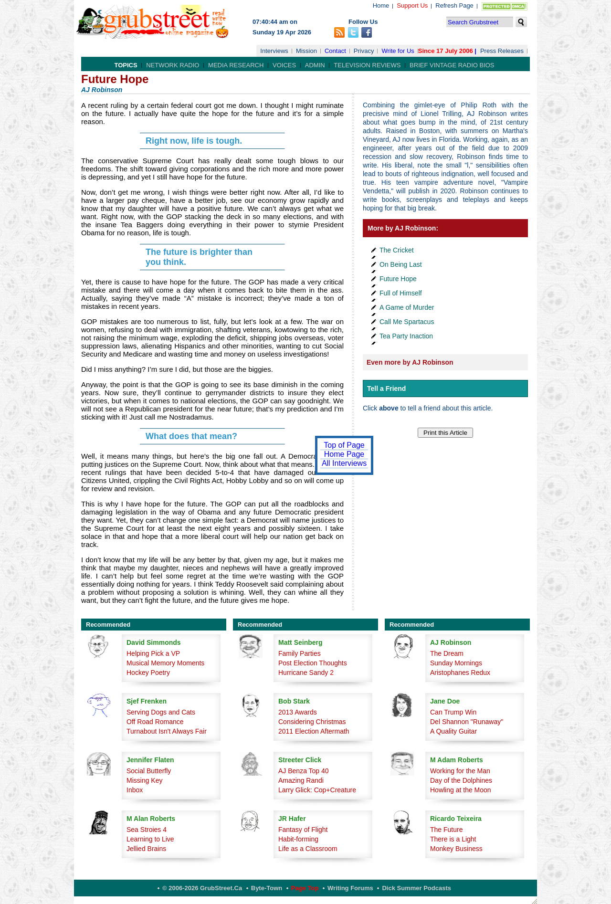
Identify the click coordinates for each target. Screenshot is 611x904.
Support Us (412, 5)
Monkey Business (456, 848)
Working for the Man (460, 771)
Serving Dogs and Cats (160, 712)
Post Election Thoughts (312, 663)
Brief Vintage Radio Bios (452, 65)
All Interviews (344, 463)
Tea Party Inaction (406, 336)
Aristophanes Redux (460, 672)
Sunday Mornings (456, 663)
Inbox (134, 790)
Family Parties (299, 653)
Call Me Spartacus (406, 322)
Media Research (235, 65)
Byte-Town (266, 888)
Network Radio (172, 65)
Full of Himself (400, 293)
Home (381, 5)
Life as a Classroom (307, 848)
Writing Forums (350, 888)
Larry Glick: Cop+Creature (317, 790)
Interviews (274, 50)
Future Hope (398, 279)
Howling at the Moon (460, 790)
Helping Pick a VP (153, 653)
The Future (446, 829)
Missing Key (144, 780)
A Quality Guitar (453, 731)
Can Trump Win (453, 712)
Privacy (364, 50)
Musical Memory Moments (165, 663)
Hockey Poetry (148, 672)
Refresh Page (454, 5)
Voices (284, 65)
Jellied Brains (146, 848)
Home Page (344, 454)
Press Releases (502, 50)
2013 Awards (297, 712)
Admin (315, 65)
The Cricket (396, 250)
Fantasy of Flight (303, 829)
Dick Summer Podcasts (416, 888)
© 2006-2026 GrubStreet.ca (202, 888)
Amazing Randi (301, 780)
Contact (335, 50)
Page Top (305, 888)
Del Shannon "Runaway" (466, 721)
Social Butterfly (148, 771)
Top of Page (344, 445)
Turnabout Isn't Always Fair (166, 731)
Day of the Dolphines (461, 780)
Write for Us (397, 50)
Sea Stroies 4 (146, 829)
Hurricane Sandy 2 (306, 672)
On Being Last (400, 264)
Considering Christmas (312, 721)
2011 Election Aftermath (313, 731)
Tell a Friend (386, 388)
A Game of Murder (406, 307)
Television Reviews (367, 65)
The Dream (447, 653)
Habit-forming (298, 839)
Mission (306, 50)
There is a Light (453, 839)
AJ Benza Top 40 (303, 771)
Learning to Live (150, 839)
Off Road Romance (155, 721)
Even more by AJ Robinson (410, 362)
